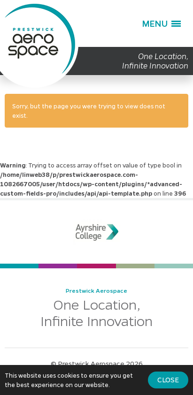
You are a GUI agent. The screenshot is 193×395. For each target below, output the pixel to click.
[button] (161, 23)
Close (168, 379)
